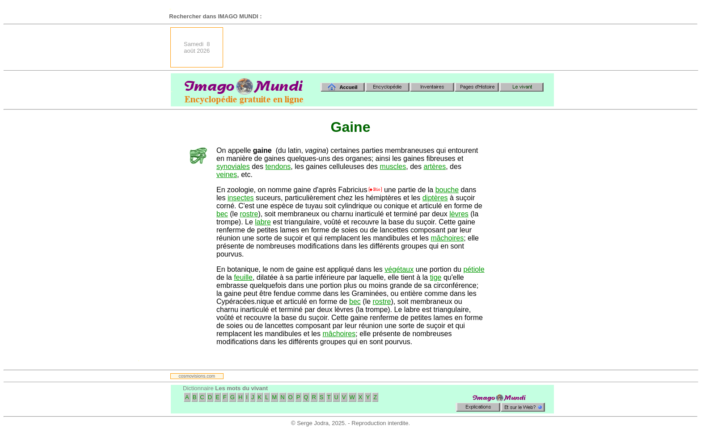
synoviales (233, 166)
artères (434, 166)
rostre (249, 214)
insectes (241, 198)
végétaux (399, 269)
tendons (278, 166)
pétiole (473, 269)
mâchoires (447, 238)
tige (436, 277)
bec (222, 214)
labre (263, 222)
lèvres (459, 214)
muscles (393, 166)
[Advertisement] (391, 47)
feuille (243, 277)
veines (226, 174)
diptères (435, 198)
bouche (447, 190)
